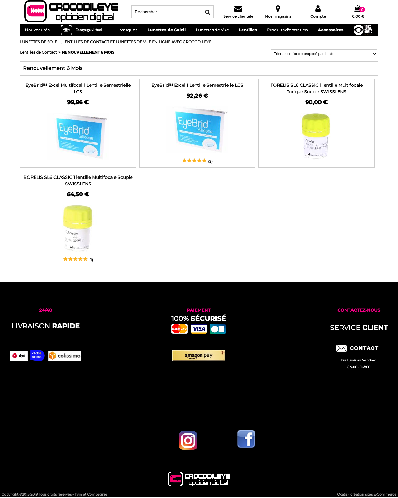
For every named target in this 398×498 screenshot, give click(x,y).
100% (198, 318)
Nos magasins (278, 16)
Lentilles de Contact (38, 52)
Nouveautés (37, 29)
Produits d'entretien (287, 29)
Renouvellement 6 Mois (88, 52)
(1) (91, 260)
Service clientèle (238, 16)
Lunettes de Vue (212, 29)
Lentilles (248, 29)
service (359, 327)
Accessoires (330, 29)
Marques (128, 29)
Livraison (46, 326)
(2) (210, 161)
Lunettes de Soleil (166, 29)
